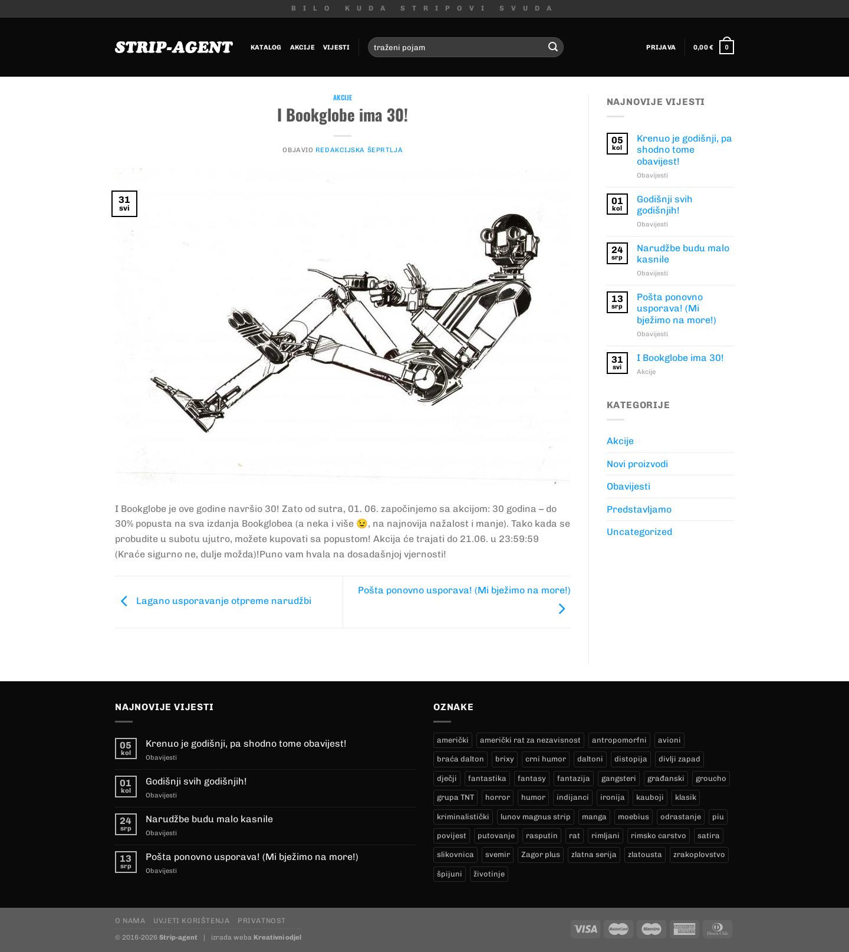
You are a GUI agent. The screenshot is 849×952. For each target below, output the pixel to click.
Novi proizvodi (637, 464)
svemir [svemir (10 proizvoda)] (497, 854)
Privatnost (262, 920)
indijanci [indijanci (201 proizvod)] (573, 797)
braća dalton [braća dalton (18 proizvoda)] (460, 758)
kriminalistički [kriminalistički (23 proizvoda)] (463, 816)
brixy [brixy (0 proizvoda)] (504, 758)
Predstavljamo (639, 509)
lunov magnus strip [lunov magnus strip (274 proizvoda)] (536, 816)
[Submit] (553, 47)
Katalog (266, 47)
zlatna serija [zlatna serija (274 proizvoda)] (594, 854)
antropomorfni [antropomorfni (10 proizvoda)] (619, 740)
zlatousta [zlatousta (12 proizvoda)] (645, 854)
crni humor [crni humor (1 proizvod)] (545, 758)
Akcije (302, 47)
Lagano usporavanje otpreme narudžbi (213, 600)
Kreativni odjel (277, 937)
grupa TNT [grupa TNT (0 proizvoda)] (455, 797)
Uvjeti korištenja (191, 920)
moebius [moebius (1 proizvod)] (633, 816)
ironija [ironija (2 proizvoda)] (612, 797)
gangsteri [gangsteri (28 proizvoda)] (618, 778)
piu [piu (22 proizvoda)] (718, 816)
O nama (130, 920)
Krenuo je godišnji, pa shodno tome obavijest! (684, 149)
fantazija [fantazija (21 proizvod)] (573, 778)
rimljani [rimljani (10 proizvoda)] (605, 835)
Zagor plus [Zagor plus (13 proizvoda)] (540, 854)
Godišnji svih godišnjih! (665, 204)
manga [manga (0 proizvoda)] (594, 816)
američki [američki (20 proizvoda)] (453, 740)
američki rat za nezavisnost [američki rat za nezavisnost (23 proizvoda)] (530, 740)
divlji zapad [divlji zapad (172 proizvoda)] (679, 758)
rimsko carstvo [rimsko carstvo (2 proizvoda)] (658, 835)
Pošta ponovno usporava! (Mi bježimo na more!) (676, 308)
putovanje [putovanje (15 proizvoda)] (496, 835)
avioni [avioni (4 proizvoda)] (669, 740)
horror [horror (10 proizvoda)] (497, 797)
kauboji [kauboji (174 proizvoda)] (650, 797)
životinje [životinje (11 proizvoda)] (489, 873)
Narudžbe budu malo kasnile (683, 253)
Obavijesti (628, 486)
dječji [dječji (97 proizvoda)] (447, 778)
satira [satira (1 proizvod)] (708, 835)
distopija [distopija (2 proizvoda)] (630, 758)
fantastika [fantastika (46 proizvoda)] (487, 778)
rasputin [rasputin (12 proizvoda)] (542, 835)
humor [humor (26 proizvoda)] (533, 797)
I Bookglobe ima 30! (680, 357)
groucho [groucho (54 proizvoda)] (711, 778)
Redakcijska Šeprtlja (359, 150)
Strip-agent (178, 937)
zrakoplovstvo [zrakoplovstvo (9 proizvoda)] (699, 854)
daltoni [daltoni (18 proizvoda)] (590, 758)
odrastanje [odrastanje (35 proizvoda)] (680, 816)
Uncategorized (639, 531)
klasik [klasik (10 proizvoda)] (685, 797)
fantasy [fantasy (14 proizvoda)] (532, 778)
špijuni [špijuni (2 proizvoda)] (449, 873)
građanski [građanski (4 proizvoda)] (666, 778)
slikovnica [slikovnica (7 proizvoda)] (455, 854)
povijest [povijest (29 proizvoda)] (451, 835)
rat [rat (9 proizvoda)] (574, 835)
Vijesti (336, 47)
